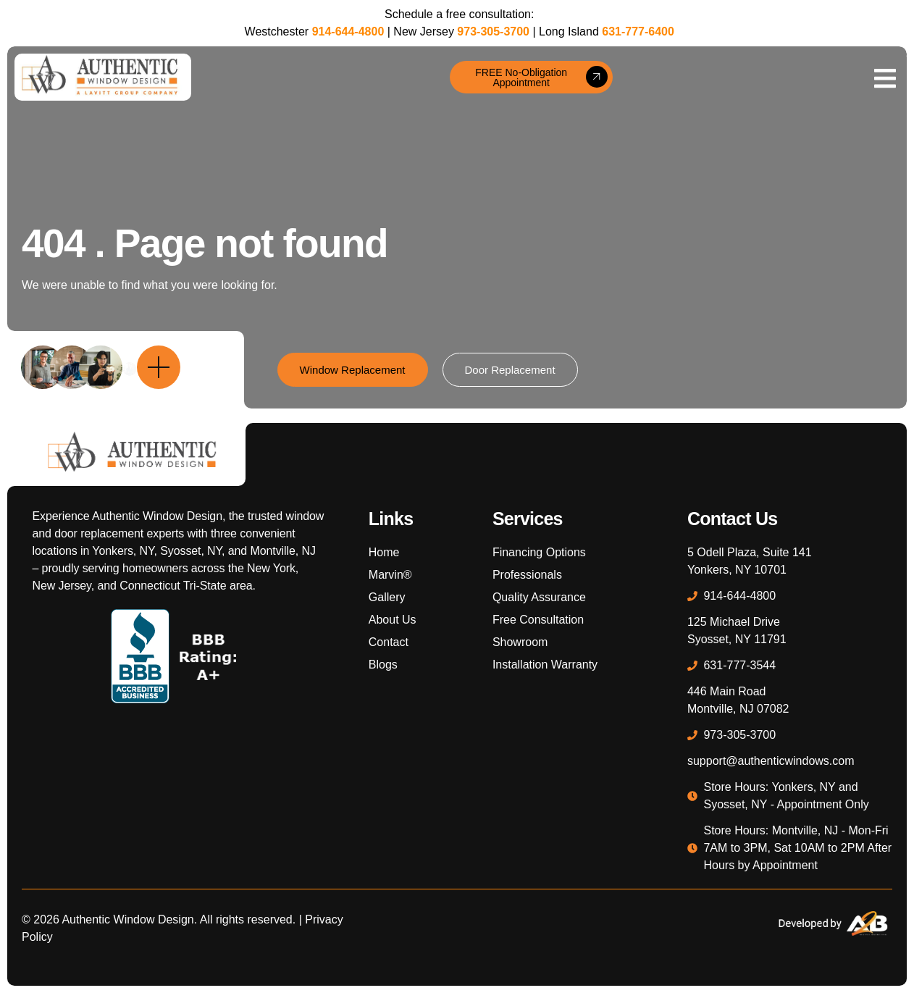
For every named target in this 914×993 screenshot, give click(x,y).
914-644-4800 (348, 31)
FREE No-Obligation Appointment (541, 77)
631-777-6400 (638, 31)
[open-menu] (885, 77)
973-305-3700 (493, 31)
